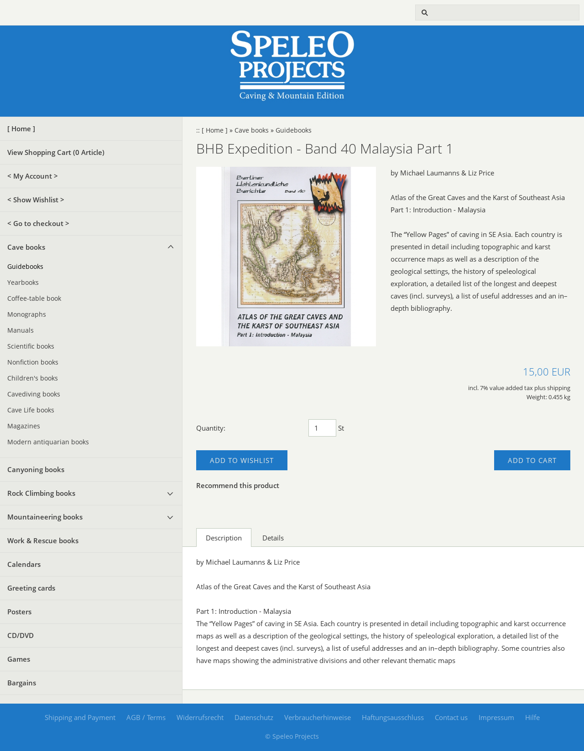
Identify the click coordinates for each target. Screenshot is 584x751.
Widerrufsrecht (200, 717)
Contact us (451, 717)
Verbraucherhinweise (317, 717)
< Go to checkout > (38, 223)
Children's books (32, 378)
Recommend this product (237, 485)
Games (18, 659)
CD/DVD (20, 635)
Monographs (26, 314)
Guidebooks (25, 266)
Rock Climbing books (41, 493)
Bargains (21, 682)
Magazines (23, 426)
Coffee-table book (34, 298)
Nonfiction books (32, 362)
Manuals (20, 330)
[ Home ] (21, 128)
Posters (19, 611)
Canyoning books (35, 469)
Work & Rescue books (42, 540)
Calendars (24, 564)
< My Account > (32, 175)
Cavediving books (33, 394)
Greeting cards (31, 587)
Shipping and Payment (80, 717)
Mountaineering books (45, 516)
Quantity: (210, 427)
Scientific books (30, 346)
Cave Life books (30, 410)
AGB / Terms (146, 717)
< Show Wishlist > (35, 199)
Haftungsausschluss (393, 717)
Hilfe (532, 717)
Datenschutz (254, 717)
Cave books (26, 247)
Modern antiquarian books (48, 442)
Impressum (496, 717)
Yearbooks (23, 282)
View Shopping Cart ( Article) (55, 152)
